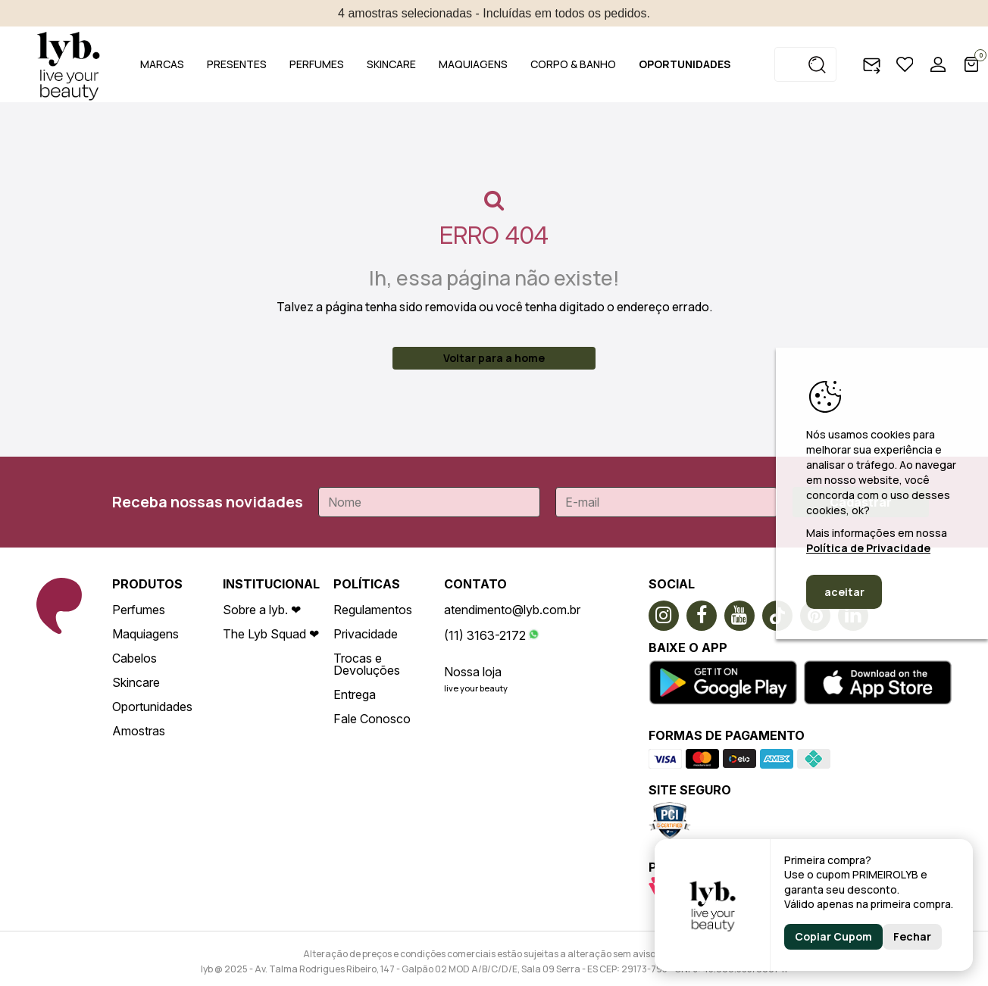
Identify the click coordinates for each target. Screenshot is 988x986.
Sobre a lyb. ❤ (262, 609)
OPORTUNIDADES (684, 64)
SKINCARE (391, 64)
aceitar (844, 592)
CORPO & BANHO (573, 64)
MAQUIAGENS (473, 64)
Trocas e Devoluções (366, 664)
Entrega (354, 694)
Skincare (136, 682)
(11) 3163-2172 (485, 635)
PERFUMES (316, 64)
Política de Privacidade (868, 548)
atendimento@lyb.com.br (512, 609)
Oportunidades (152, 706)
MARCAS (162, 64)
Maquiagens (145, 633)
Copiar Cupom (833, 936)
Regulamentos (372, 609)
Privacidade (365, 633)
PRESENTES (237, 64)
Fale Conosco (372, 718)
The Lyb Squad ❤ (271, 633)
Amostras (138, 730)
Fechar (912, 936)
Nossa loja (473, 671)
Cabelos (134, 658)
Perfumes (138, 609)
